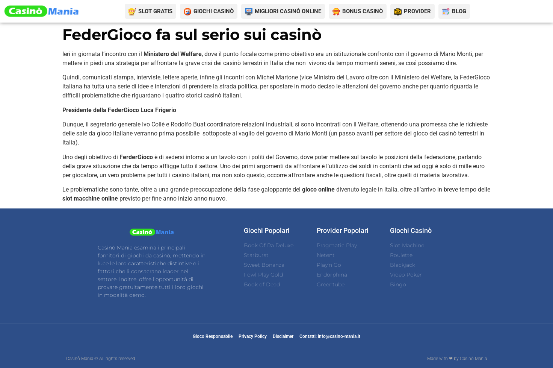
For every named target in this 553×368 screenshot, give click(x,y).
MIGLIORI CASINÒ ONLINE (288, 11)
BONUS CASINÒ (362, 11)
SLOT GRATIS (155, 11)
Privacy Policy (253, 336)
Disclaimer (283, 336)
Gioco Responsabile (213, 336)
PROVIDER (417, 11)
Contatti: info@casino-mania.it (329, 336)
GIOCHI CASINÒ (213, 11)
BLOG (459, 11)
